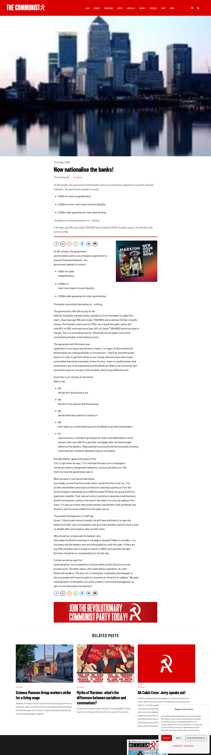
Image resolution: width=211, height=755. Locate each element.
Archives (78, 178)
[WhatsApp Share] (75, 245)
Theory (142, 8)
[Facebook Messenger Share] (82, 245)
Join (87, 8)
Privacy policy (189, 745)
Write (120, 8)
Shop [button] (163, 8)
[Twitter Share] (62, 245)
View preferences (196, 738)
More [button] (172, 8)
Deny (178, 738)
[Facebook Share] (56, 245)
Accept (166, 738)
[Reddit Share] (69, 245)
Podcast (153, 8)
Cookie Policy (178, 745)
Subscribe (108, 8)
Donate (97, 8)
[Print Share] (95, 245)
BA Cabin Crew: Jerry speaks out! (162, 693)
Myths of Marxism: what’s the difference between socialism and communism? (101, 699)
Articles (131, 8)
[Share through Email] (88, 245)
